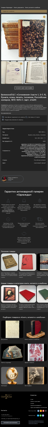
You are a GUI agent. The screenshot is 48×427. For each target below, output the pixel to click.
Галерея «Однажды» (7, 7)
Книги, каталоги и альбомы (32, 7)
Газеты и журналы (6, 362)
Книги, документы (19, 7)
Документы (4, 339)
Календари (4, 385)
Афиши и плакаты (29, 362)
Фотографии (28, 385)
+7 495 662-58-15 (5, 414)
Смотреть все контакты (10, 422)
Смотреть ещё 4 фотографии (24, 88)
